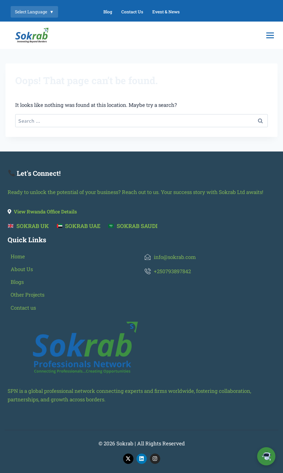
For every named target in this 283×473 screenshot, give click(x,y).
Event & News (166, 12)
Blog (107, 12)
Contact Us (132, 12)
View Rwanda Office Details (42, 211)
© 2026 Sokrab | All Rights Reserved (141, 443)
